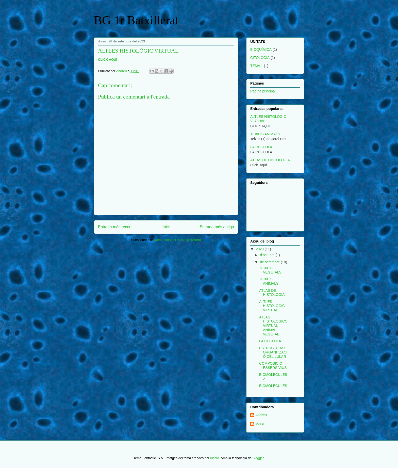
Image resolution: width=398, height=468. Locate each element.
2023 (260, 249)
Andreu (261, 415)
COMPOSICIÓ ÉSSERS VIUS (273, 365)
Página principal (263, 91)
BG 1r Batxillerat (136, 20)
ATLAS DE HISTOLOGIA (270, 160)
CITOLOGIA (260, 58)
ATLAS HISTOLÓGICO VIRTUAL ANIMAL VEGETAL (273, 325)
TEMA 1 (256, 66)
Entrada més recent (115, 227)
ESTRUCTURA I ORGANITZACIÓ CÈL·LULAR (273, 352)
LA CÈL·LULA (261, 147)
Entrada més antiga (217, 227)
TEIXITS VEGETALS (270, 270)
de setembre (270, 262)
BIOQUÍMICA (261, 49)
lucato (214, 458)
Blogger (258, 458)
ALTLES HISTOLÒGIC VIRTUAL (272, 306)
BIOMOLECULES (273, 386)
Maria (259, 424)
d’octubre (267, 255)
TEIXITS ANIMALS (265, 134)
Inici (166, 227)
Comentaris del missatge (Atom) (177, 240)
